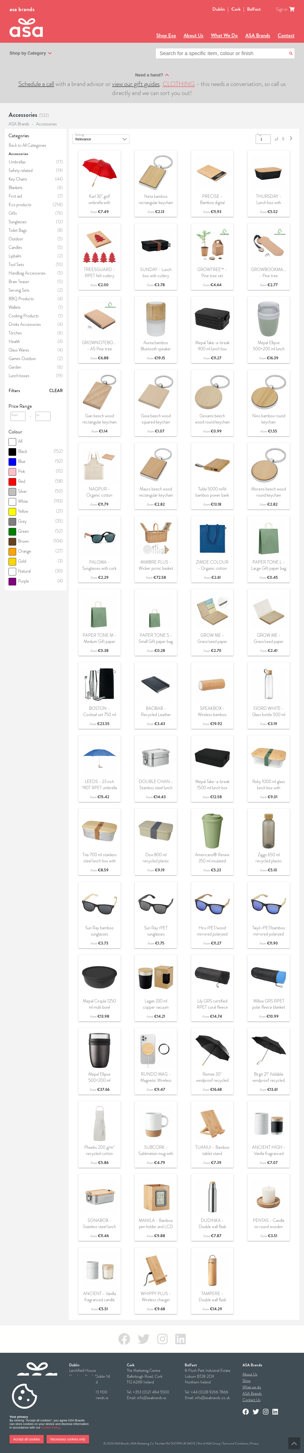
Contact (286, 35)
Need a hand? (152, 75)
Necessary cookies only (67, 1439)
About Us (193, 35)
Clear (56, 391)
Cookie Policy (50, 1427)
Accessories (46, 124)
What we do (251, 1387)
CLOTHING (178, 83)
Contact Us (251, 1400)
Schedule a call (36, 83)
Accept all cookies (26, 1439)
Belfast (254, 9)
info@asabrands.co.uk (212, 1398)
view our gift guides (136, 83)
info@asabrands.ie (151, 1398)
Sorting (79, 134)
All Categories (34, 145)
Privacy (254, 1443)
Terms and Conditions (235, 1443)
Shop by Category (31, 53)
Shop (246, 1380)
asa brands (22, 9)
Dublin (218, 9)
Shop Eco (166, 35)
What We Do (224, 35)
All (15, 441)
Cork (236, 9)
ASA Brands (257, 35)
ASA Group (213, 1443)
